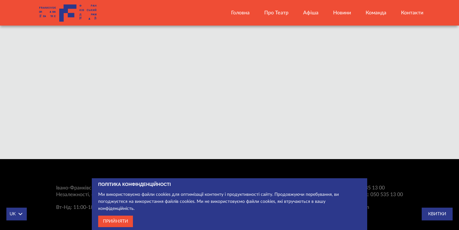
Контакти (412, 12)
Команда (376, 12)
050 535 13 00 (368, 187)
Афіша (310, 12)
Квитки (437, 214)
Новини (342, 12)
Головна (240, 12)
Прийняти (115, 222)
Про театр (276, 12)
